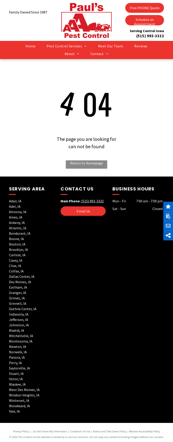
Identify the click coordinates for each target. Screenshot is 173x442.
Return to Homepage (86, 163)
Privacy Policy (21, 431)
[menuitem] (30, 46)
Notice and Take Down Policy (109, 431)
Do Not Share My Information (50, 431)
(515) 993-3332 (150, 35)
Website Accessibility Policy (144, 431)
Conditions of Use (80, 431)
